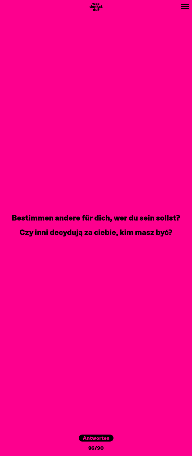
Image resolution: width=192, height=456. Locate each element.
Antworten (96, 438)
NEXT (149, 2)
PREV (5, 2)
